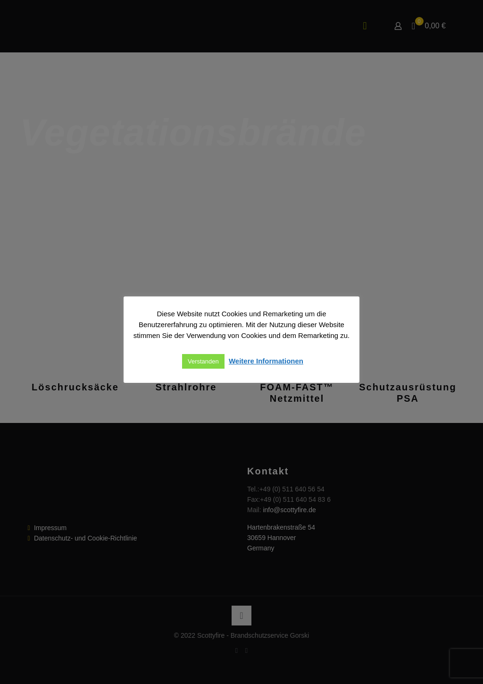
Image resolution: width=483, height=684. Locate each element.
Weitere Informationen (266, 361)
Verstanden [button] (203, 361)
